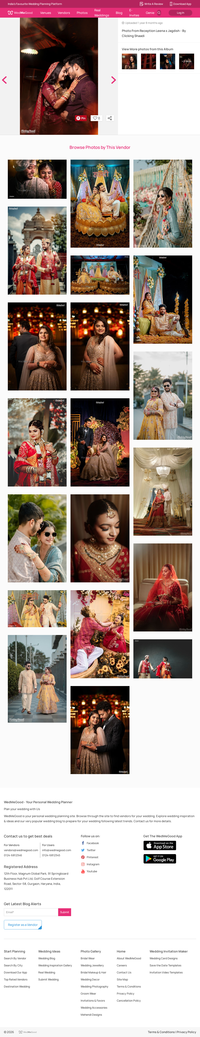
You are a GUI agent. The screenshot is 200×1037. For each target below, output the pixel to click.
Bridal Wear (88, 958)
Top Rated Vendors (15, 979)
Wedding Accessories (94, 1007)
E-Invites (134, 12)
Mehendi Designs (91, 1014)
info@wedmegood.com (56, 850)
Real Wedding (46, 972)
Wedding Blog (46, 958)
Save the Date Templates (165, 965)
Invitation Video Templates (166, 972)
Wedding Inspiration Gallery (55, 965)
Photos (82, 13)
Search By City (13, 965)
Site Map (122, 979)
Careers (122, 965)
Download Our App (15, 972)
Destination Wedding (17, 986)
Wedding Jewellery (92, 965)
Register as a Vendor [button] (23, 925)
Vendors (64, 13)
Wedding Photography (94, 986)
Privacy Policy (125, 993)
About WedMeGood (129, 958)
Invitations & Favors (93, 1000)
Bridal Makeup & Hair (93, 972)
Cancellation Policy (129, 1000)
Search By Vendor (15, 958)
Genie (150, 13)
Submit (64, 912)
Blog (119, 13)
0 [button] (96, 118)
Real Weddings (101, 12)
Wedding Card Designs (164, 958)
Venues (45, 13)
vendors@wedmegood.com (21, 850)
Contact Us (124, 972)
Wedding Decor (90, 979)
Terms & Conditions (129, 986)
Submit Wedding (48, 979)
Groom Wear (88, 993)
